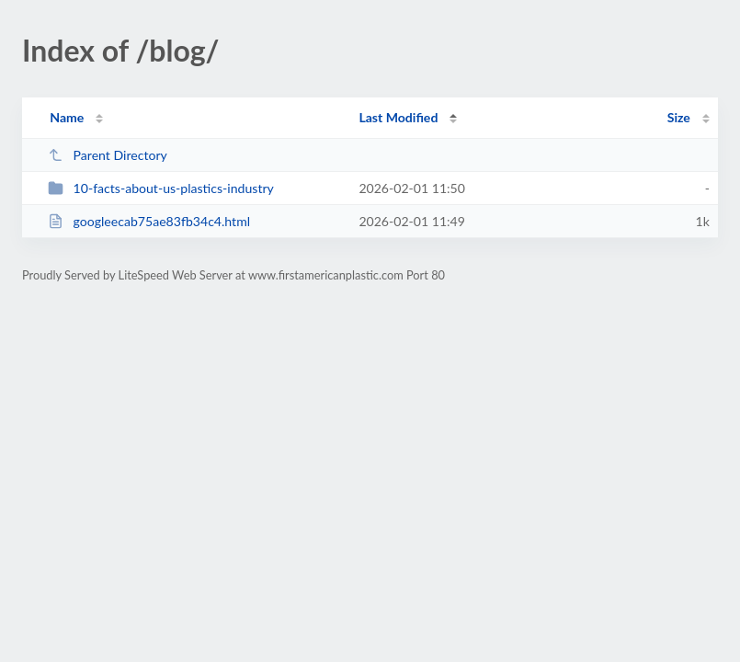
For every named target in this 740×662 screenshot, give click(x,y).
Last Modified (398, 117)
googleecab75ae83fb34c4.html (149, 221)
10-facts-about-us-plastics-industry (161, 188)
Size (678, 117)
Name (67, 117)
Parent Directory (107, 155)
